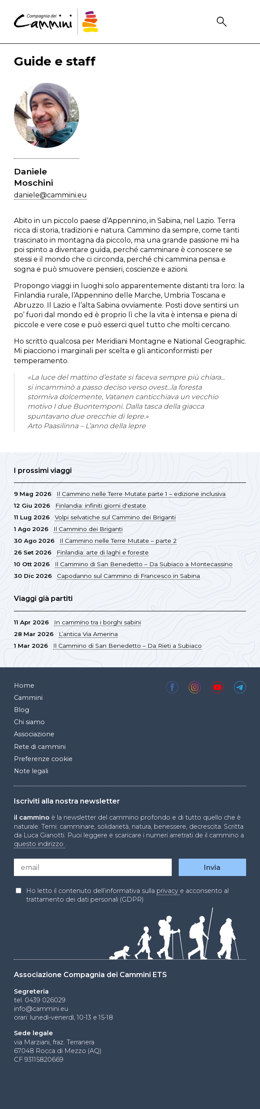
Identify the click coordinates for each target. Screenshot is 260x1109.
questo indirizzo (39, 844)
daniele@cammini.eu (50, 195)
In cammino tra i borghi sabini (97, 622)
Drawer (240, 22)
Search (223, 22)
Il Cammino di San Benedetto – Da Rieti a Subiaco (127, 645)
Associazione (34, 734)
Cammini (28, 698)
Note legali (31, 771)
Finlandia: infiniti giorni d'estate (100, 505)
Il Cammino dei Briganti (88, 528)
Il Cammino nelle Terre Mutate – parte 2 (118, 540)
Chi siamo (29, 722)
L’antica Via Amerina (88, 633)
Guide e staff (55, 61)
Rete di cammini (40, 747)
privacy (168, 891)
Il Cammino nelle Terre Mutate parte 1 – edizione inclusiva (141, 493)
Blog (21, 710)
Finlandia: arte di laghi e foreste (103, 552)
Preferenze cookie (43, 759)
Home (24, 685)
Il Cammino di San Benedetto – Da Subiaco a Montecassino (144, 564)
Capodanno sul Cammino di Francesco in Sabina (128, 575)
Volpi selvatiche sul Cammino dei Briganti (115, 517)
